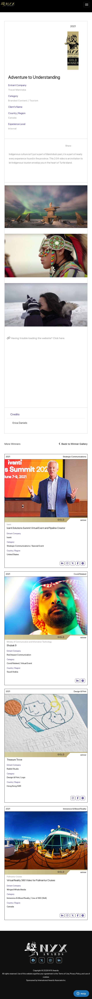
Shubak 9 (11, 645)
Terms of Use (63, 974)
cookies (46, 977)
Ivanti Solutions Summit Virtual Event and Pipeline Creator (36, 528)
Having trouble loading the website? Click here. (36, 338)
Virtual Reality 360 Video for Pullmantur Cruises (31, 880)
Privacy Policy (75, 974)
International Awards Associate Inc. (52, 980)
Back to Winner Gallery (73, 443)
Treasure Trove (14, 759)
